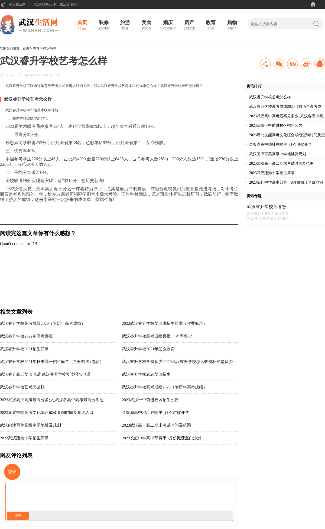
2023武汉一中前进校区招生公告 (150, 400)
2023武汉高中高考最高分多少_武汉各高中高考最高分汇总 (52, 400)
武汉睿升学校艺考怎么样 (22, 387)
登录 (12, 471)
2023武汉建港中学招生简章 (24, 438)
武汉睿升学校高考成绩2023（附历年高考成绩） (164, 387)
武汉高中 (49, 48)
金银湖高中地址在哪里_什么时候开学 (155, 412)
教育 (36, 48)
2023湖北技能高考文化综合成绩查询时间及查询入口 (46, 412)
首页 (26, 48)
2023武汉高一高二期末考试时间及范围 (156, 425)
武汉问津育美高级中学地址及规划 (30, 425)
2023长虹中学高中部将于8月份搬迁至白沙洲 (161, 438)
